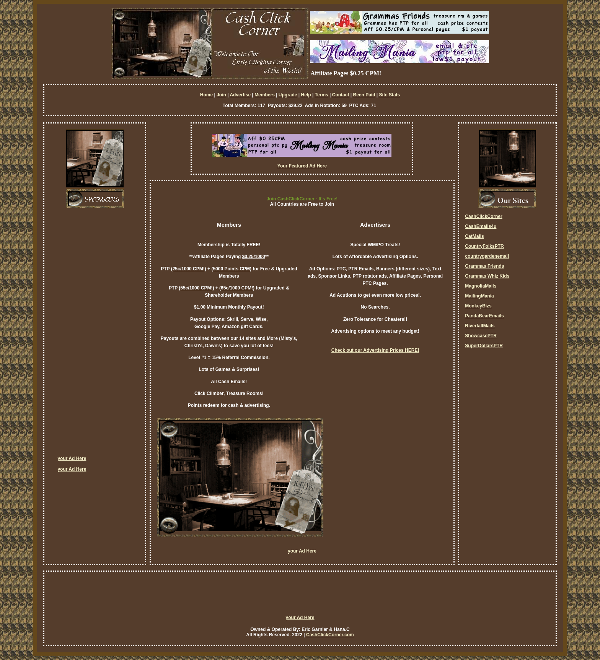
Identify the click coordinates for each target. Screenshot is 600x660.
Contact (340, 95)
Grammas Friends (484, 266)
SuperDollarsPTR (484, 345)
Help (306, 95)
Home (206, 95)
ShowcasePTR (481, 335)
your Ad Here (71, 458)
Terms (321, 95)
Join (221, 95)
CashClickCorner (483, 216)
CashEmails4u (480, 226)
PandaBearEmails (484, 316)
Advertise (240, 95)
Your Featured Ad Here (302, 166)
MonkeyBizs (478, 306)
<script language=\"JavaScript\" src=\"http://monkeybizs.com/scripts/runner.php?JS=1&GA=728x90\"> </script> (300, 596)
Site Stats (389, 95)
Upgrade (288, 95)
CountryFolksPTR (484, 246)
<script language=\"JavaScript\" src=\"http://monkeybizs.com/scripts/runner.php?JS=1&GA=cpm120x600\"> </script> (88, 334)
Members (264, 95)
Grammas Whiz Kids (487, 276)
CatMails (474, 236)
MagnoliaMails (480, 286)
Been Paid (364, 95)
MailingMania (479, 296)
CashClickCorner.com (330, 634)
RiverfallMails (479, 325)
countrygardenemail (487, 256)
